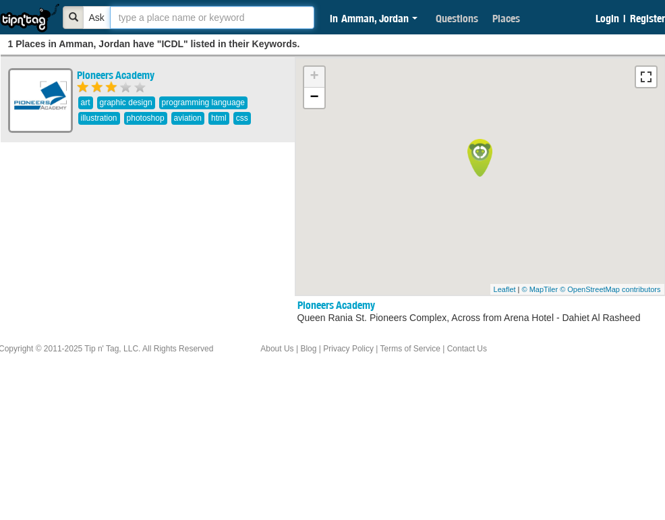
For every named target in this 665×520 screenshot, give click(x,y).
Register (647, 18)
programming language (203, 102)
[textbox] (212, 17)
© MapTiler (540, 289)
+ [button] (314, 77)
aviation (188, 118)
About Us (276, 348)
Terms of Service (410, 348)
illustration (99, 118)
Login (607, 18)
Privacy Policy (348, 348)
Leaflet (505, 289)
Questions (457, 18)
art (85, 102)
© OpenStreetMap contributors (610, 289)
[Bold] (73, 17)
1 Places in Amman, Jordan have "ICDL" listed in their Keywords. (154, 43)
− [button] (314, 98)
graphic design (126, 102)
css (242, 118)
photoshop (146, 118)
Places (506, 18)
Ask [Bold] (97, 17)
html (219, 118)
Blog (308, 348)
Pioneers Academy (115, 75)
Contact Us (467, 348)
